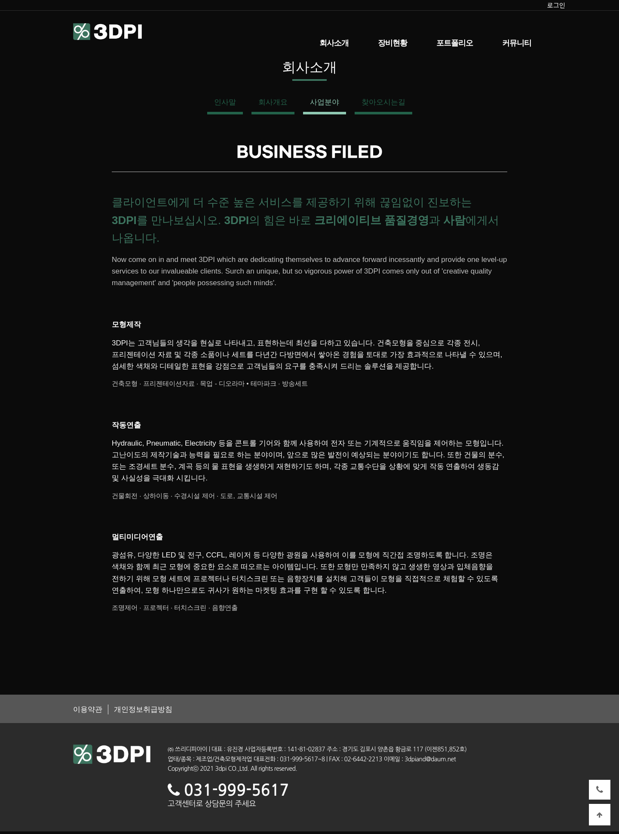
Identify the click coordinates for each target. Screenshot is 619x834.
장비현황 (392, 43)
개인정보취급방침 (145, 712)
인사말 (225, 104)
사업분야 (324, 104)
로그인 (556, 4)
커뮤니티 (516, 43)
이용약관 (87, 712)
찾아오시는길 (383, 104)
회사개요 (273, 104)
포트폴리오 (454, 43)
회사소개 (334, 43)
